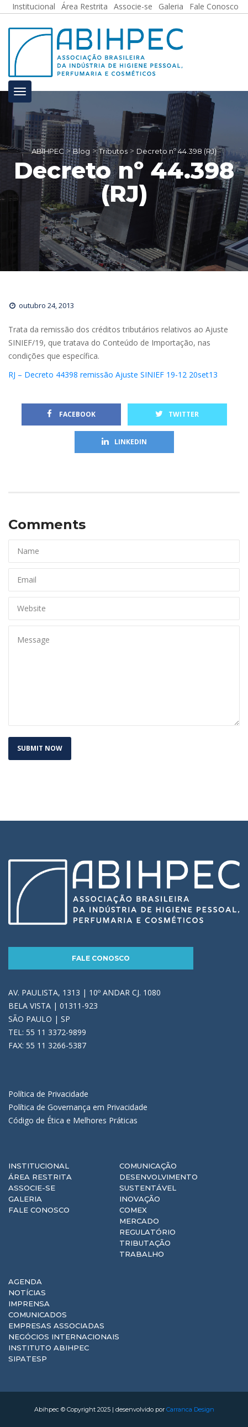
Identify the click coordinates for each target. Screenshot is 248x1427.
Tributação (145, 1242)
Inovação (139, 1198)
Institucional (38, 1165)
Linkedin (124, 441)
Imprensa (29, 1303)
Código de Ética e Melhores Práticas (73, 1120)
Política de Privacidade (48, 1094)
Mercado (139, 1220)
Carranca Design (190, 1409)
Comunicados (37, 1314)
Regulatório (147, 1231)
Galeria (25, 1198)
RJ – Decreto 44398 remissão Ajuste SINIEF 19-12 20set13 (113, 374)
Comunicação (148, 1165)
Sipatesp (27, 1358)
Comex (133, 1209)
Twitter (177, 414)
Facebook (71, 414)
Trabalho (141, 1254)
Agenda (25, 1281)
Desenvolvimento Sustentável (158, 1182)
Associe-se (31, 1187)
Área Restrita (40, 1176)
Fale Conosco (101, 958)
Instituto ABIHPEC (48, 1347)
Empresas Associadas (56, 1325)
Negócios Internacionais (63, 1336)
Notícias (27, 1292)
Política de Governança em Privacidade (77, 1107)
